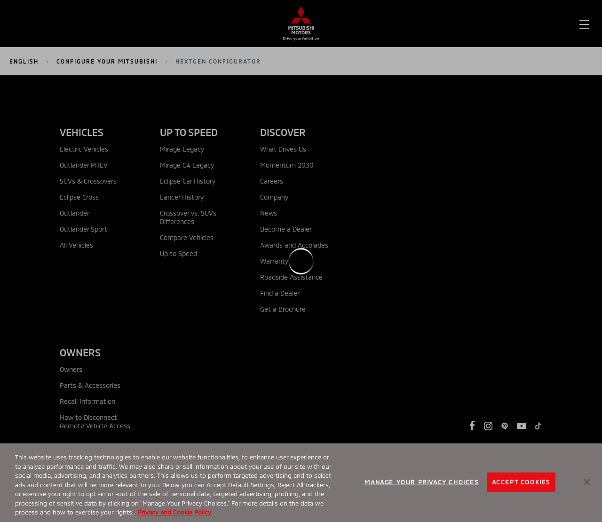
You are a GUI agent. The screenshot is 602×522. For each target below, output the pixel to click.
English (24, 61)
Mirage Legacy (182, 149)
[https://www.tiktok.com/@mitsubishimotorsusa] (538, 426)
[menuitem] (91, 24)
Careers (271, 181)
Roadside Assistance (291, 277)
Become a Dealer (286, 229)
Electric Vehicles (84, 149)
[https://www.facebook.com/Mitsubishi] (472, 425)
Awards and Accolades (294, 245)
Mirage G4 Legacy (187, 165)
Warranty (274, 261)
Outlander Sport (83, 229)
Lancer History (182, 197)
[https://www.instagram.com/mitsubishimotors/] (488, 426)
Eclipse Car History (187, 181)
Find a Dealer (423, 24)
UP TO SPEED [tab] (189, 132)
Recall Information (87, 401)
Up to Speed (178, 253)
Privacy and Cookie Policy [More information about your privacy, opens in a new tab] (174, 512)
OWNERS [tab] (80, 352)
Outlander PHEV (84, 165)
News (268, 213)
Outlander (74, 213)
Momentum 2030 (287, 165)
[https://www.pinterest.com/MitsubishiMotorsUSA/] (504, 426)
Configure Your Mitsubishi (107, 61)
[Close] (587, 482)
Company (274, 197)
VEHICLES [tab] (81, 132)
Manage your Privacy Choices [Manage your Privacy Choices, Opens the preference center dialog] (421, 481)
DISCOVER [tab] (283, 132)
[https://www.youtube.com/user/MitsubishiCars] (521, 426)
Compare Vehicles (187, 237)
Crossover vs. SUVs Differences (188, 217)
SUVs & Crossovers (88, 181)
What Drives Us (283, 149)
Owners (71, 369)
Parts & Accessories (90, 385)
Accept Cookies (521, 481)
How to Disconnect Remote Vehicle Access (95, 421)
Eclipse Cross (79, 197)
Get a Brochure (283, 309)
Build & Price (524, 24)
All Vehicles (76, 245)
